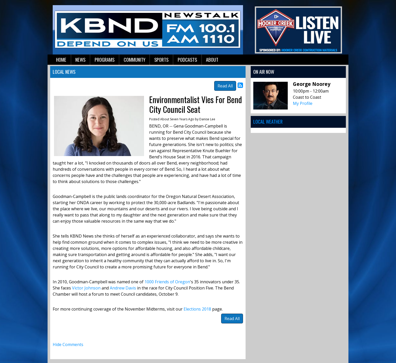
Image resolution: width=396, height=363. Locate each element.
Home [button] (61, 59)
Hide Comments (68, 344)
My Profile (302, 103)
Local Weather (268, 121)
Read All (225, 86)
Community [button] (134, 59)
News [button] (80, 59)
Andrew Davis (123, 288)
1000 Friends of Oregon (167, 282)
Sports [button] (161, 59)
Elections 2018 (198, 309)
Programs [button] (104, 59)
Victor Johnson (86, 288)
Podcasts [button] (187, 59)
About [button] (212, 59)
